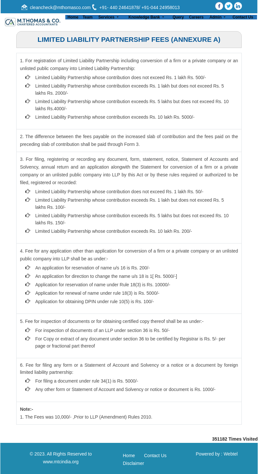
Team (87, 17)
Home (73, 17)
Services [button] (107, 17)
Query (178, 17)
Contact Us (243, 17)
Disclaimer (133, 463)
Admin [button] (216, 17)
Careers (196, 17)
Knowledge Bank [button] (145, 17)
